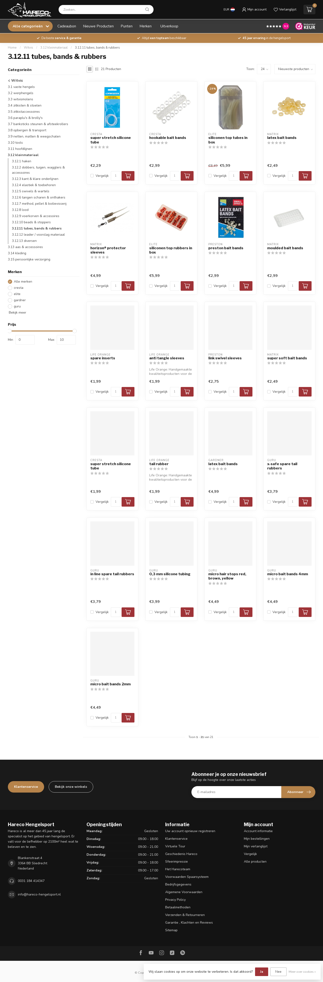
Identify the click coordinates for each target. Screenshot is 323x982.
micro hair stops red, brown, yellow (227, 576)
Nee (278, 971)
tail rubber (159, 464)
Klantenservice (26, 786)
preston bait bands (225, 248)
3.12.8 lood (20, 210)
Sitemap (171, 930)
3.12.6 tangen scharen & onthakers (38, 197)
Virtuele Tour (175, 846)
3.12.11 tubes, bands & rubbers (97, 48)
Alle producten (255, 861)
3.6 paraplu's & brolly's (25, 118)
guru (17, 306)
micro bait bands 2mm (110, 684)
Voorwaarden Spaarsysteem (187, 877)
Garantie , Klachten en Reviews (189, 922)
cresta (18, 288)
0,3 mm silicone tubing (169, 574)
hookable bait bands (167, 138)
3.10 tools (15, 142)
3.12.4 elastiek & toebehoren (34, 185)
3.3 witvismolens (20, 99)
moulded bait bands (285, 248)
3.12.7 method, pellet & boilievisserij (39, 203)
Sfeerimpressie (176, 861)
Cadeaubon (66, 26)
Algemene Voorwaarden (183, 892)
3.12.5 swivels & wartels (30, 191)
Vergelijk (102, 176)
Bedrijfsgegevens (178, 884)
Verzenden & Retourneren (185, 915)
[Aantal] (115, 176)
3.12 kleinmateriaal (54, 48)
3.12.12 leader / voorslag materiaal (38, 234)
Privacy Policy (175, 899)
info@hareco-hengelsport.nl (39, 894)
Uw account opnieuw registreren (190, 831)
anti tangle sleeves (166, 358)
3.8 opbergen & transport (27, 130)
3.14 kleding (17, 253)
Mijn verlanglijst (255, 846)
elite (17, 294)
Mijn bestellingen (257, 838)
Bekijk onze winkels (71, 786)
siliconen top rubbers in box (170, 250)
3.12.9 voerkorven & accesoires (35, 216)
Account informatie (258, 831)
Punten (127, 26)
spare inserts (102, 358)
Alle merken (23, 281)
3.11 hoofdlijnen (20, 149)
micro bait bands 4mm (287, 574)
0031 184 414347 (31, 881)
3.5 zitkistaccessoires (24, 111)
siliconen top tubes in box (227, 140)
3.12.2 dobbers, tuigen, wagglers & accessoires (38, 170)
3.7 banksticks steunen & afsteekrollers (38, 124)
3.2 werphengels (20, 93)
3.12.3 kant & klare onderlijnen (35, 179)
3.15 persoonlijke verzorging (29, 259)
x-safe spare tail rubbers (282, 466)
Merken (145, 26)
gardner (20, 300)
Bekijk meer (17, 312)
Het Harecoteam (177, 869)
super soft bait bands (287, 358)
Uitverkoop (169, 26)
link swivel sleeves (225, 358)
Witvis (28, 48)
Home (12, 48)
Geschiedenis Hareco (181, 854)
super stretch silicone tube (110, 140)
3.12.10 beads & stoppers (31, 222)
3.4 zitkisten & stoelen (24, 105)
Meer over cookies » (302, 972)
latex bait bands (282, 138)
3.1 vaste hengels (21, 87)
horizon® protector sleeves (108, 250)
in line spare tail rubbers (112, 574)
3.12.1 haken (21, 161)
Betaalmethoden (177, 907)
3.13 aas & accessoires (25, 247)
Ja (261, 971)
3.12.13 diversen (24, 241)
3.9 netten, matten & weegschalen (34, 136)
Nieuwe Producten (98, 26)
